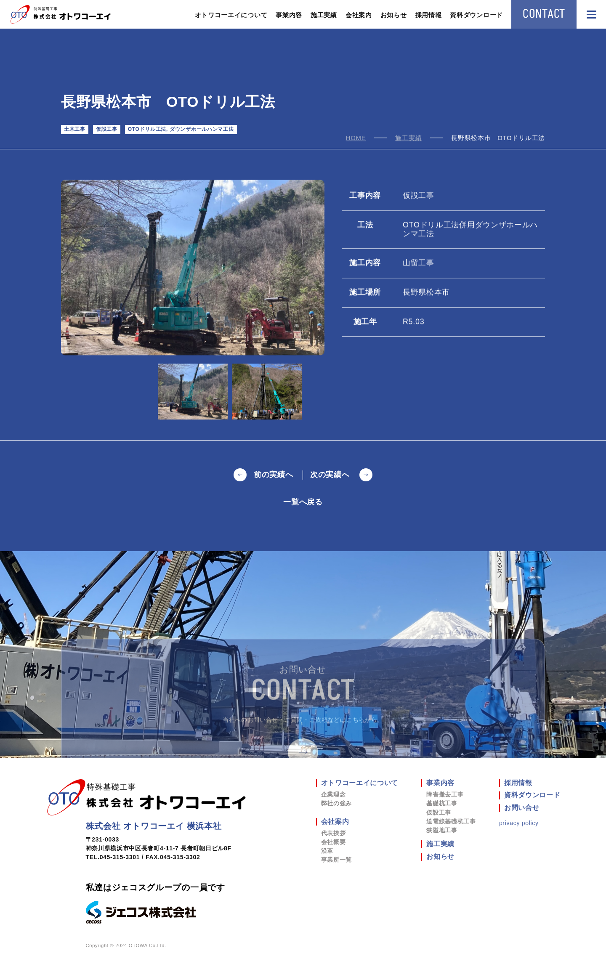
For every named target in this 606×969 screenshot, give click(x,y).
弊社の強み (336, 803)
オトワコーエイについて (231, 15)
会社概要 (333, 842)
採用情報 (428, 15)
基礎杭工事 (441, 803)
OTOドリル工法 (147, 129)
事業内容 (289, 15)
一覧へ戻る (303, 502)
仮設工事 (106, 129)
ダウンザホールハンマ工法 (202, 129)
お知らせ (393, 15)
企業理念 (333, 794)
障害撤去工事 (444, 794)
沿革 (327, 850)
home (356, 138)
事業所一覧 (336, 859)
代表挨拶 (333, 833)
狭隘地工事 (441, 830)
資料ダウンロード (476, 15)
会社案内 (359, 15)
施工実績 (324, 15)
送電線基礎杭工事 (451, 821)
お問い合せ (522, 807)
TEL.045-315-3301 (113, 857)
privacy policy (519, 823)
